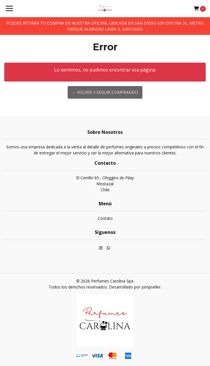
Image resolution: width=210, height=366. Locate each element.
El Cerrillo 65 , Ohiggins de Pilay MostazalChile (105, 183)
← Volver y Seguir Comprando (105, 92)
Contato (105, 218)
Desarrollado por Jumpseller (135, 287)
